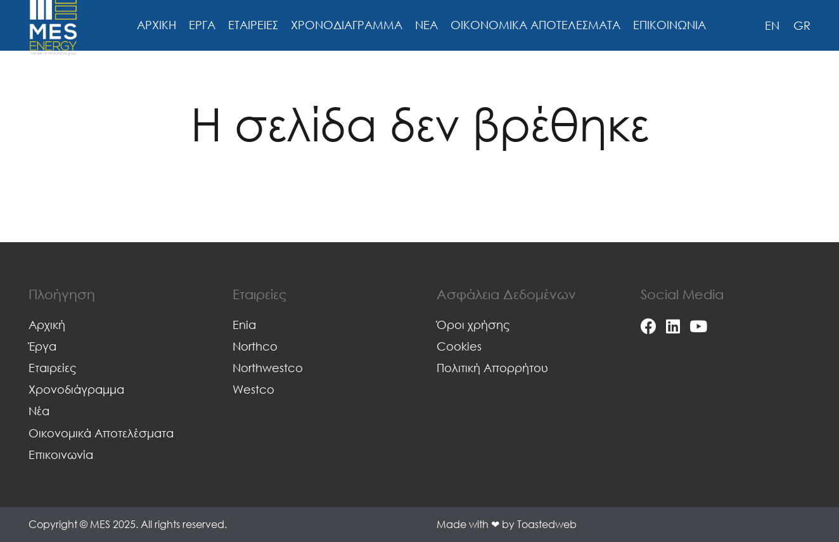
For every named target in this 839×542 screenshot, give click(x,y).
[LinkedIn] (673, 326)
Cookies (459, 346)
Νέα (39, 411)
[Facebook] (648, 326)
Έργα (42, 346)
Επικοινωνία (61, 454)
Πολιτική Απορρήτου (492, 368)
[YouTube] (698, 326)
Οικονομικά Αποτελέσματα (101, 433)
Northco (255, 346)
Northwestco (268, 368)
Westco (253, 389)
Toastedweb (547, 524)
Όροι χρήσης (473, 325)
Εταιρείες (52, 368)
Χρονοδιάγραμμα (76, 389)
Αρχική (47, 325)
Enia (244, 325)
